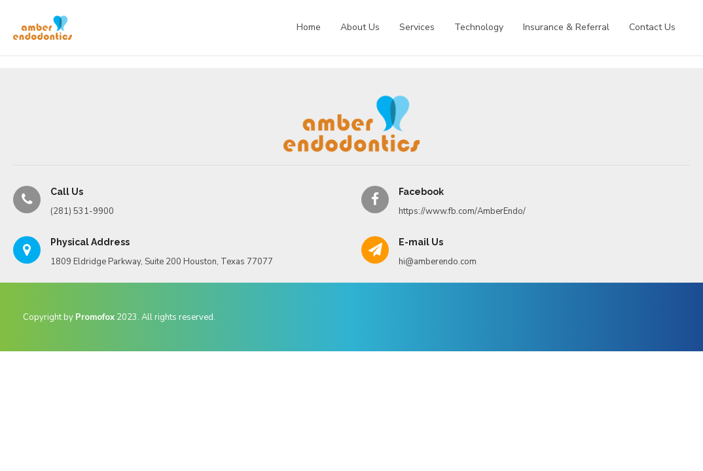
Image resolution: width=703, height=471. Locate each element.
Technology (478, 27)
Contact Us (652, 27)
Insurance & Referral (566, 27)
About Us (360, 27)
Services (417, 27)
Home (309, 27)
